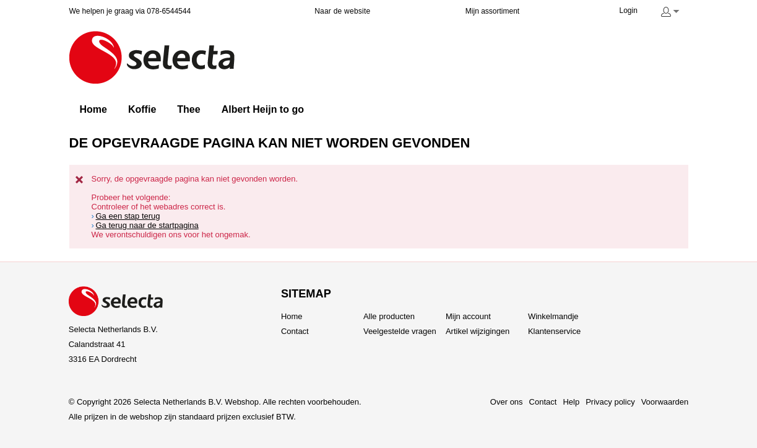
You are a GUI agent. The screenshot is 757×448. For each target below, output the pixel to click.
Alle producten (389, 316)
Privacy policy (610, 401)
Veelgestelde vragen (399, 331)
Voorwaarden (665, 401)
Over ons (506, 401)
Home (292, 316)
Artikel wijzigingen (477, 331)
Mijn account (468, 316)
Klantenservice (554, 331)
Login (629, 10)
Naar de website (342, 11)
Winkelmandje (553, 316)
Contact (295, 331)
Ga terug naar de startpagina (147, 225)
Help (571, 401)
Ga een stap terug (128, 216)
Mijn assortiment (492, 11)
